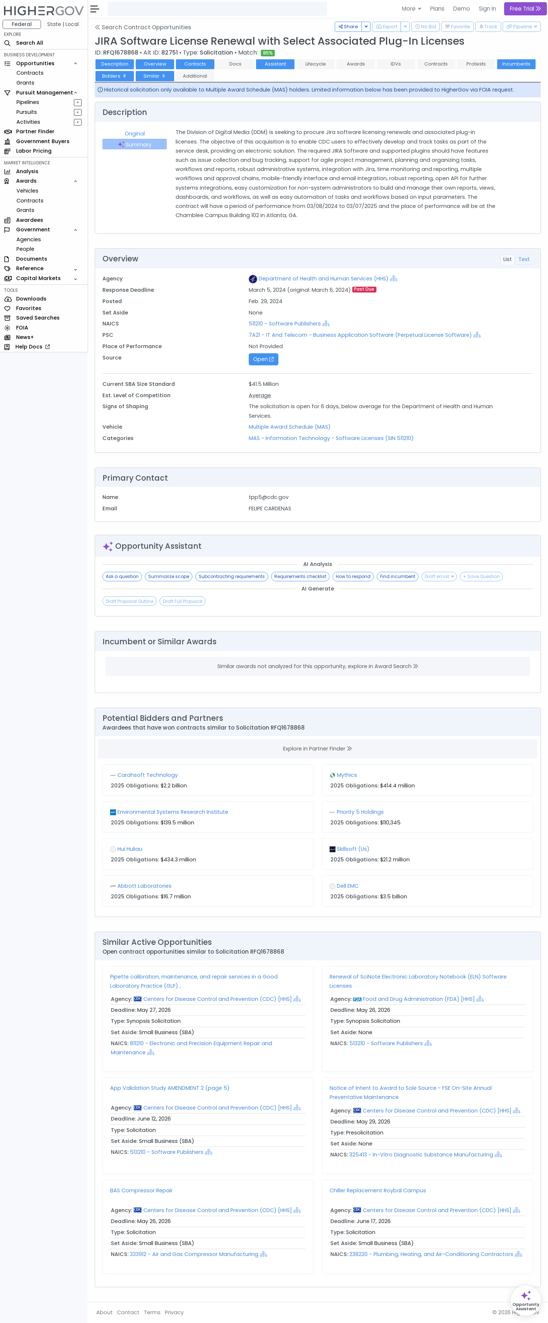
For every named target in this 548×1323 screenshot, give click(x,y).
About (105, 1312)
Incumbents (517, 64)
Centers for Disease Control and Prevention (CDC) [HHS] (218, 999)
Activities (29, 122)
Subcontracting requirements (232, 576)
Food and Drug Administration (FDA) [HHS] (419, 999)
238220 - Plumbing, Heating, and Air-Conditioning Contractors (432, 1254)
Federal (22, 24)
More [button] (409, 8)
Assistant (275, 64)
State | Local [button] (63, 24)
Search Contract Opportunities (143, 27)
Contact (128, 1312)
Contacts (195, 64)
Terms (152, 1312)
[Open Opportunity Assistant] (525, 1300)
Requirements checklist (301, 576)
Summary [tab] (135, 144)
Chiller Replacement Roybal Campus (378, 1190)
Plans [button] (437, 8)
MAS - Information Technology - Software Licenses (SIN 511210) (331, 438)
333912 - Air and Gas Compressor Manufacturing (195, 1254)
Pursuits (27, 112)
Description (115, 64)
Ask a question (122, 576)
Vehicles (28, 190)
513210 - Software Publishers (386, 1043)
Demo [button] (461, 8)
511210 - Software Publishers (285, 323)
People (26, 249)
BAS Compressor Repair (141, 1190)
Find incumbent (398, 576)
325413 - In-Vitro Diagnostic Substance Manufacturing (422, 1154)
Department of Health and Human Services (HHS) (324, 278)
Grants (26, 82)
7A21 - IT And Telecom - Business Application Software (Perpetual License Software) (360, 335)
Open (264, 359)
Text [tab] (524, 259)
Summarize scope (169, 576)
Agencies (29, 239)
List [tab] (507, 259)
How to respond (353, 576)
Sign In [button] (487, 8)
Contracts (30, 73)
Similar (155, 76)
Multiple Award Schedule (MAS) (290, 427)
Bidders (115, 76)
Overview (155, 64)
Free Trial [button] (525, 8)
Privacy (174, 1312)
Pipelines (28, 102)
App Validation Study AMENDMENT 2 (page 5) (170, 1088)
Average (260, 395)
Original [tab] (135, 133)
